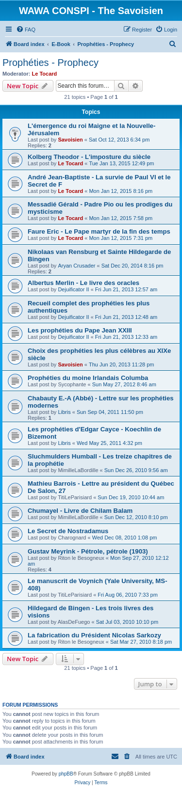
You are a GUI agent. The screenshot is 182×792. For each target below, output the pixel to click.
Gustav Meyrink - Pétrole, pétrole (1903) (88, 551)
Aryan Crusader (76, 266)
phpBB (66, 773)
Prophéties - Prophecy (50, 62)
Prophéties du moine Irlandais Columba (88, 377)
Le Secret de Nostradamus (68, 531)
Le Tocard (44, 74)
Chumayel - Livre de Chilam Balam (80, 510)
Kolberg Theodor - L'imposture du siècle (89, 156)
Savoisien (70, 140)
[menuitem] (25, 29)
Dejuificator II (73, 289)
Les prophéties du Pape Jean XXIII (80, 330)
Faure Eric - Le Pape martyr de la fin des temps (99, 231)
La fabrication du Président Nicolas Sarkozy (94, 635)
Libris (64, 412)
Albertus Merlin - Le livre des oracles (83, 282)
